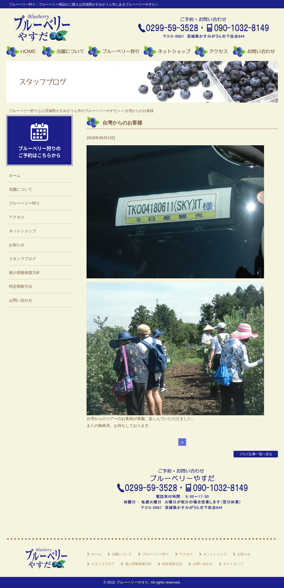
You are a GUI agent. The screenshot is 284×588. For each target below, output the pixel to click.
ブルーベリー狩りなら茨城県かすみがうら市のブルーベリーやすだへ (65, 111)
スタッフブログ (22, 258)
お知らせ (16, 245)
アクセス (214, 51)
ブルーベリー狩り (115, 51)
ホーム (24, 51)
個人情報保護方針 (24, 272)
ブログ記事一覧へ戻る (255, 454)
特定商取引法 (20, 286)
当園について (65, 51)
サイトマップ (233, 564)
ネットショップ (169, 51)
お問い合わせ (255, 51)
